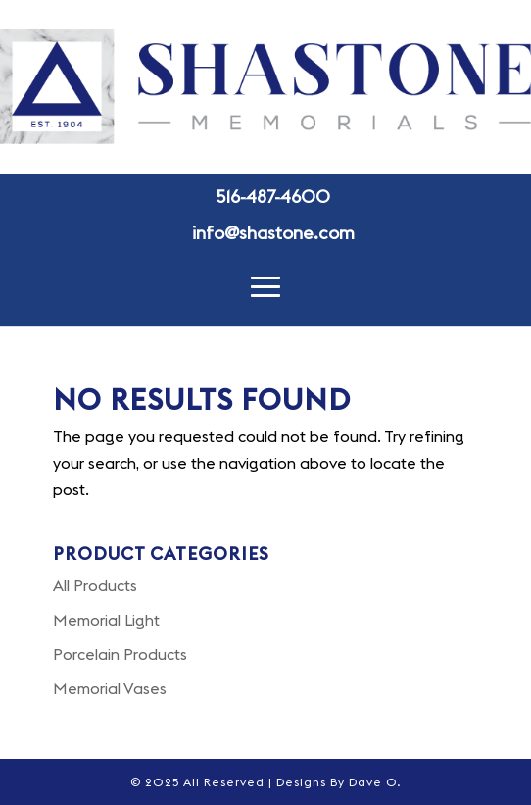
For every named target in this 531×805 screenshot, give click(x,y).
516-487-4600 (273, 196)
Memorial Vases (110, 688)
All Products (95, 585)
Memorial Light (106, 619)
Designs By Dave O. (338, 782)
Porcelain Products (120, 654)
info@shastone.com (273, 233)
